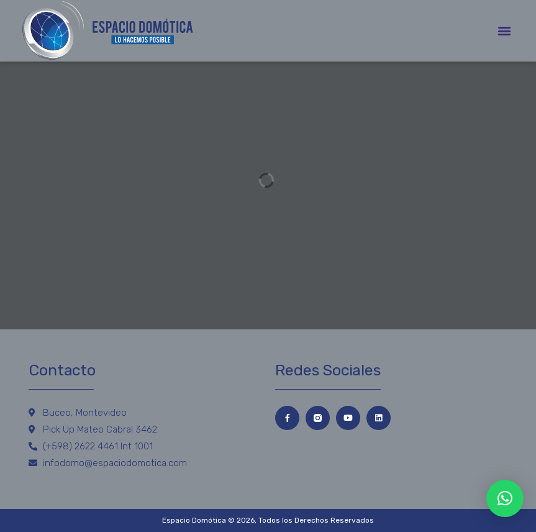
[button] (504, 31)
